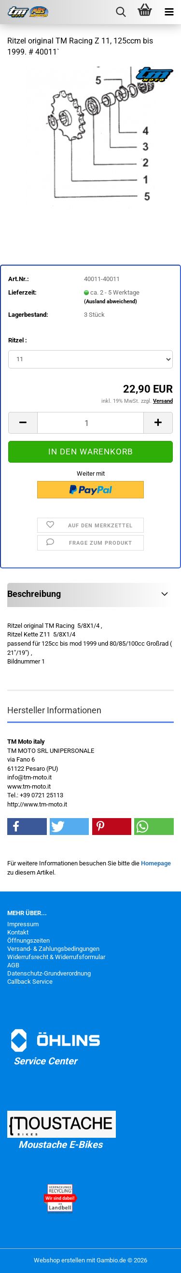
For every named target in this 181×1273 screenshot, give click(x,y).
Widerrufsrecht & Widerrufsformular (56, 957)
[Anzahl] (90, 423)
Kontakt (17, 932)
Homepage (156, 863)
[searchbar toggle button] (121, 12)
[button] (22, 423)
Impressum (23, 924)
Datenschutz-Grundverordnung (49, 973)
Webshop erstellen (59, 1260)
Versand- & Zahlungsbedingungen (53, 949)
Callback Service (30, 981)
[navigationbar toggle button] (169, 12)
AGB (13, 965)
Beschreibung (34, 594)
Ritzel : (17, 340)
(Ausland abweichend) (110, 301)
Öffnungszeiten (28, 940)
